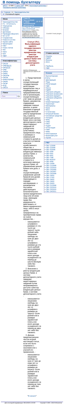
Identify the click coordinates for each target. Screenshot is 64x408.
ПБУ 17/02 (50, 177)
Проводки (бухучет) (11, 34)
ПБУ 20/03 (50, 183)
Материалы (50, 106)
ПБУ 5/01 (49, 153)
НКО (48, 124)
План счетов (8, 48)
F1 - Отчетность (9, 24)
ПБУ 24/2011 (51, 191)
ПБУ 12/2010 (51, 167)
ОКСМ (5, 64)
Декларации (51, 80)
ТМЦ (48, 100)
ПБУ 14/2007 (51, 171)
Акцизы (49, 56)
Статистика (50, 112)
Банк (48, 108)
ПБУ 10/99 (50, 163)
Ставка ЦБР (19, 6)
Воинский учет (52, 136)
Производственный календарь (14, 7)
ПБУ (4, 46)
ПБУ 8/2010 (50, 159)
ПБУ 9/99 (49, 161)
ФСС (48, 62)
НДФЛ (48, 58)
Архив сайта (8, 42)
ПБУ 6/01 (49, 155)
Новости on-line (9, 40)
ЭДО (5, 56)
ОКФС (5, 74)
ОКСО (5, 87)
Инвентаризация (52, 102)
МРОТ (5, 6)
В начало (32, 396)
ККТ (4, 54)
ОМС (48, 122)
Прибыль (49, 66)
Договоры (7, 32)
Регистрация (51, 84)
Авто (5, 52)
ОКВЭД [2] (7, 66)
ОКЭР (5, 84)
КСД (4, 85)
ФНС (48, 120)
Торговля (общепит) (54, 98)
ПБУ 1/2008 (50, 146)
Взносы (49, 60)
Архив (48, 138)
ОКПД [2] (6, 68)
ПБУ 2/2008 (50, 148)
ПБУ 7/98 (49, 157)
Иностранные (51, 134)
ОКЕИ (5, 72)
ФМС (48, 132)
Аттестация (50, 128)
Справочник (8, 38)
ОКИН (5, 82)
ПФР (48, 130)
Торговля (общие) (53, 92)
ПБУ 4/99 (49, 152)
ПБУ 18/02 (50, 179)
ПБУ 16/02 (50, 175)
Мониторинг (8, 44)
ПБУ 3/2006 (50, 150)
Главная (7, 12)
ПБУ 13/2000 (51, 169)
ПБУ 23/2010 (51, 189)
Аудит (48, 126)
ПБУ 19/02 (50, 181)
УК (23, 27)
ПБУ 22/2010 (51, 187)
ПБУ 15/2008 (51, 173)
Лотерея (49, 118)
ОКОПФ (6, 76)
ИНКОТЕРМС (8, 80)
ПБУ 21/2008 (51, 185)
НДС (48, 68)
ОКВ (4, 70)
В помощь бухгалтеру (21, 2)
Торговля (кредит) (53, 96)
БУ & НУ (6, 36)
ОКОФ (5, 78)
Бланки (6, 30)
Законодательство (21, 12)
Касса (48, 88)
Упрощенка (7, 26)
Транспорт (50, 104)
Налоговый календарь (37, 6)
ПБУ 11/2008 (51, 165)
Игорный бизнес (52, 114)
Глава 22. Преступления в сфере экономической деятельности (31, 29)
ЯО (4, 50)
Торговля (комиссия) (54, 94)
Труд (48, 82)
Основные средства (54, 116)
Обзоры (6, 28)
